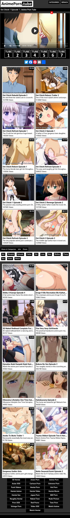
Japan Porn (35, 495)
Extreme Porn (53, 484)
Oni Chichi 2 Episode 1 (45, 131)
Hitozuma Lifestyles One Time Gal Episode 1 (22, 400)
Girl (36, 254)
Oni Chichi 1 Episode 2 (12, 202)
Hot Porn (54, 487)
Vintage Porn (16, 506)
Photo (25, 249)
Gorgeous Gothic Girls (12, 471)
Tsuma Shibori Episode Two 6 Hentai (51, 436)
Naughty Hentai (16, 499)
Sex (3, 259)
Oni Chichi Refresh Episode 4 (15, 238)
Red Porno (35, 503)
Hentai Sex (16, 495)
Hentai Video (35, 491)
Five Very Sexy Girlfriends (47, 328)
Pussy (66, 254)
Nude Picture (54, 499)
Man (49, 254)
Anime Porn (54, 480)
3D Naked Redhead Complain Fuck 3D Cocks (22, 328)
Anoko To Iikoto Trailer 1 (13, 436)
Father (29, 254)
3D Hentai (16, 480)
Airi (3, 254)
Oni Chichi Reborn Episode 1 (15, 167)
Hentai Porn (35, 487)
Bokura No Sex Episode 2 (46, 364)
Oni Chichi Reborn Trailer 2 (47, 95)
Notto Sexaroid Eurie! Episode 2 (49, 471)
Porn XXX (16, 503)
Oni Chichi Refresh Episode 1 (15, 131)
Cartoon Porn (35, 484)
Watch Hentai (35, 510)
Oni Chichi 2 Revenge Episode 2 (49, 202)
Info (19, 249)
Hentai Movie (54, 491)
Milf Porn (54, 495)
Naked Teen (35, 499)
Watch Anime (54, 506)
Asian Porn (35, 480)
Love (43, 254)
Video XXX (35, 506)
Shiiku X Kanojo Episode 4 (14, 293)
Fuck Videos (16, 487)
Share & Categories (8, 249)
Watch (17, 259)
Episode (20, 254)
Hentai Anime (16, 491)
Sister (10, 259)
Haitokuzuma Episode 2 (46, 400)
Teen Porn (54, 503)
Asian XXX (16, 484)
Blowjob (11, 254)
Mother (57, 254)
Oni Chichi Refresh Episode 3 (48, 167)
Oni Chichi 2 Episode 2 (45, 238)
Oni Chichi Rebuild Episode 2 (15, 95)
